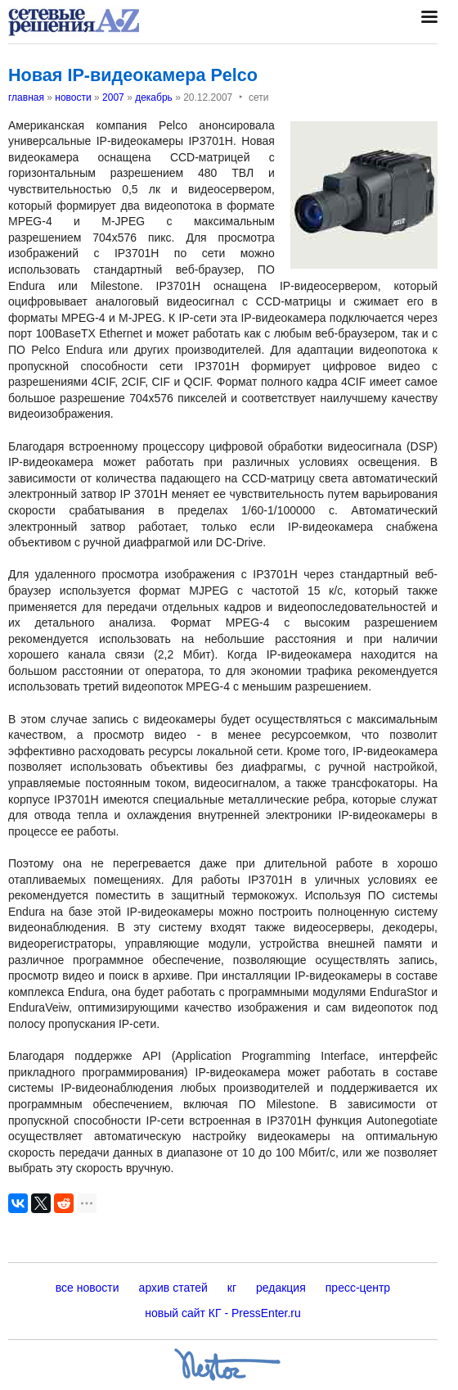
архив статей (173, 1287)
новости (73, 97)
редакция (281, 1287)
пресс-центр (358, 1287)
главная (26, 97)
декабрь (154, 97)
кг (231, 1287)
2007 (113, 97)
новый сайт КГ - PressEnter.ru (223, 1313)
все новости (87, 1287)
